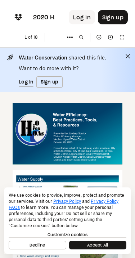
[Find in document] (81, 37)
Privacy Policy (67, 201)
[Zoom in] (110, 37)
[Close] (128, 56)
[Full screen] (122, 37)
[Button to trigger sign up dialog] (113, 17)
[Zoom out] (99, 37)
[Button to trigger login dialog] (82, 17)
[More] (70, 37)
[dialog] (67, 220)
